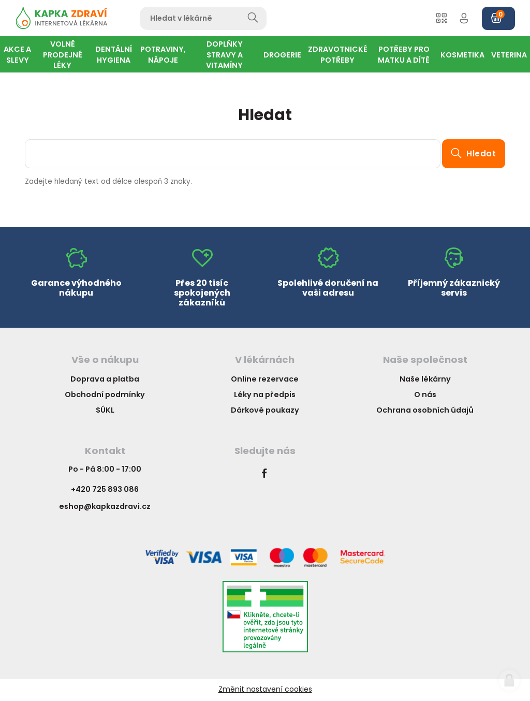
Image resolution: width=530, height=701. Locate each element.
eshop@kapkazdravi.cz (105, 506)
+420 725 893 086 (105, 489)
